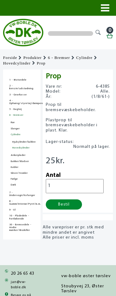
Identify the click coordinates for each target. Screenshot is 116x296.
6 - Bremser (59, 58)
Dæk (13, 185)
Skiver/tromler (19, 173)
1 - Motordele (18, 80)
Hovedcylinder (17, 63)
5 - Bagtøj (15, 109)
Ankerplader (18, 155)
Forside (10, 58)
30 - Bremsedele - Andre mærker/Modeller (20, 227)
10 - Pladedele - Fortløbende (19, 217)
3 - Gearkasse (18, 95)
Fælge (14, 179)
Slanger (15, 128)
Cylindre (84, 58)
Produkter (32, 58)
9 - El (12, 210)
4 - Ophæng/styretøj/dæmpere (21, 102)
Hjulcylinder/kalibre (24, 142)
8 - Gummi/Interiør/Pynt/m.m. (21, 202)
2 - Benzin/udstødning (21, 87)
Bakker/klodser (20, 161)
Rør (13, 122)
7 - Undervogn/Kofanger (21, 194)
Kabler (15, 167)
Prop (41, 63)
